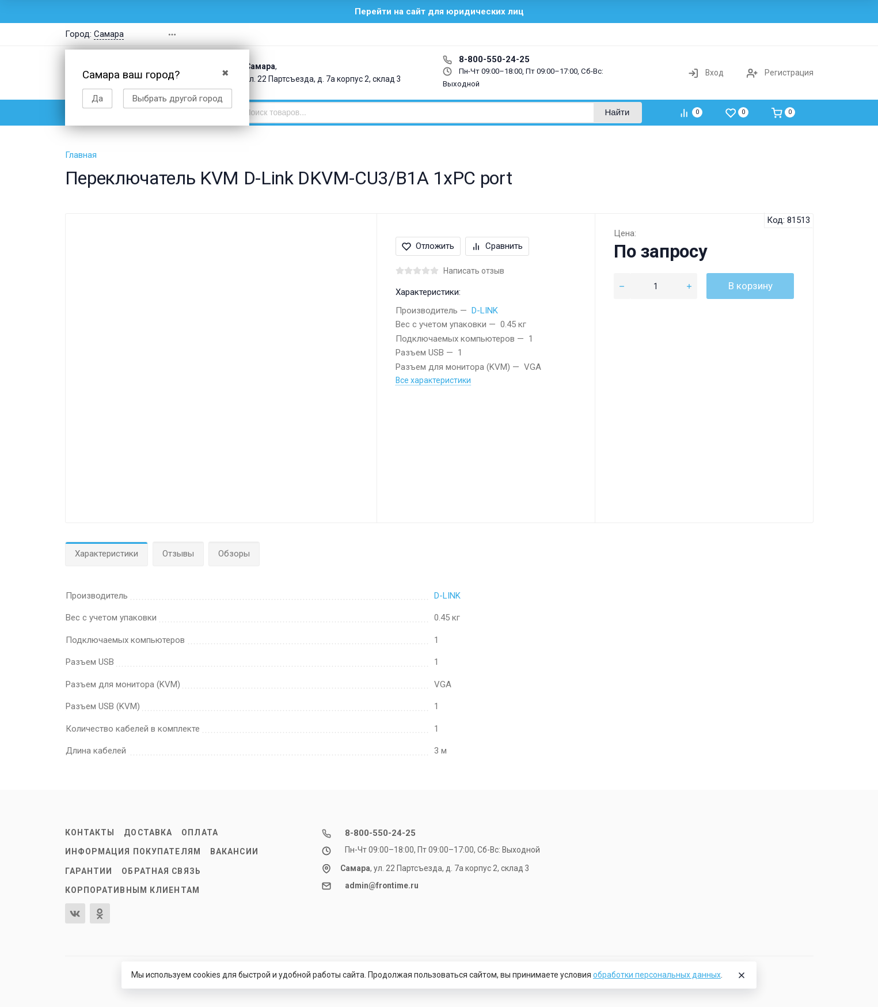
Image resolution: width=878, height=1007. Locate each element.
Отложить (428, 246)
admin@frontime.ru (382, 885)
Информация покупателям (133, 851)
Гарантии (89, 871)
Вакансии (234, 851)
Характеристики (106, 553)
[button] (649, 34)
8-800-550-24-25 (486, 59)
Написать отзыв (473, 270)
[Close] (741, 975)
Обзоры (234, 553)
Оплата (199, 832)
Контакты (90, 832)
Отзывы (178, 553)
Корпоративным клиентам (132, 890)
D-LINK (485, 310)
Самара (109, 34)
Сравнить (497, 246)
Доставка (148, 832)
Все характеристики (433, 380)
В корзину (750, 286)
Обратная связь (161, 871)
